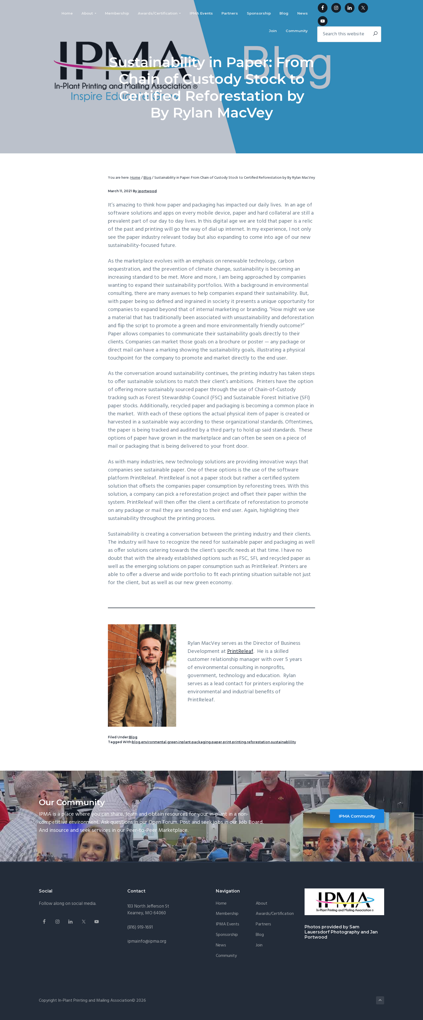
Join (259, 945)
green (172, 742)
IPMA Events (227, 924)
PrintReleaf (240, 651)
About (261, 903)
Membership (227, 914)
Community (226, 956)
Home (221, 903)
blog (136, 742)
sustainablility (283, 742)
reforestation (258, 742)
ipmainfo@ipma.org (146, 941)
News (221, 945)
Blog (133, 737)
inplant (184, 742)
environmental (153, 742)
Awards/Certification (275, 914)
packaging (201, 742)
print (227, 742)
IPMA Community (357, 816)
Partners (263, 924)
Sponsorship (227, 935)
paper (217, 742)
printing (239, 742)
